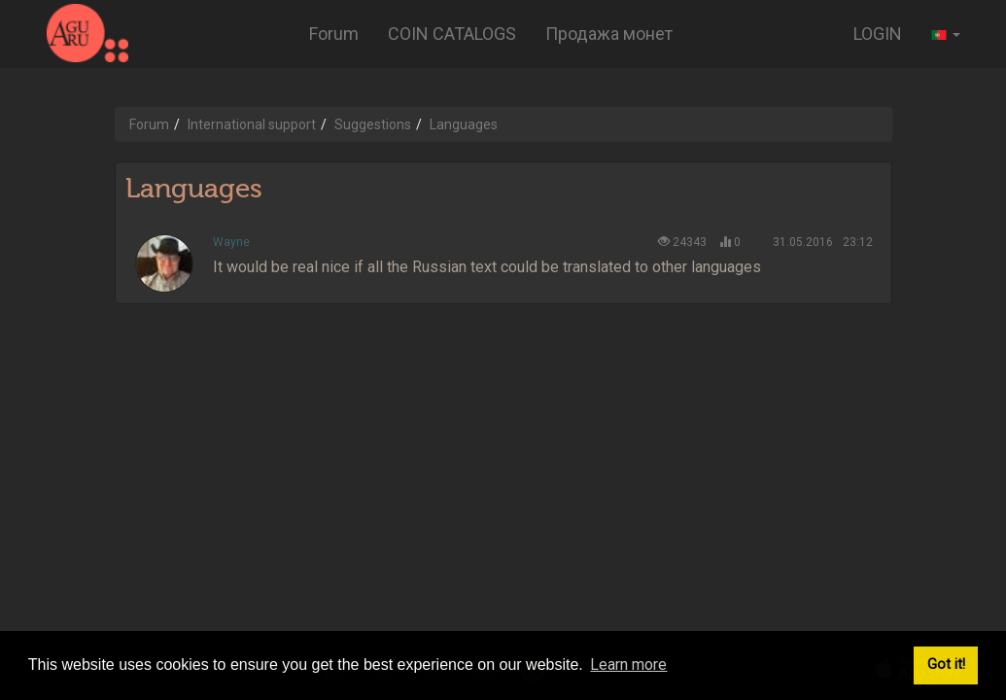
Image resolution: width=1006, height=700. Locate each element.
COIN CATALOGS (452, 33)
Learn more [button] (628, 664)
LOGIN (877, 33)
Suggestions (372, 124)
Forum (334, 33)
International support (252, 124)
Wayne (231, 242)
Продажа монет (609, 33)
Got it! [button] (946, 664)
